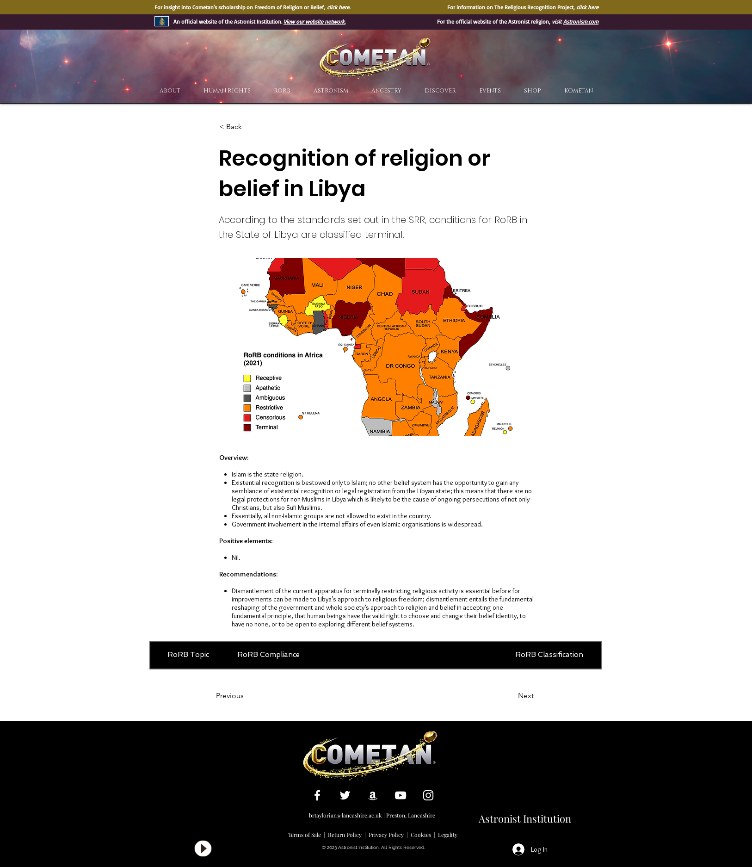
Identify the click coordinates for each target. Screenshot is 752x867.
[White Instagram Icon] (428, 795)
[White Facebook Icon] (317, 795)
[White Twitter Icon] (345, 795)
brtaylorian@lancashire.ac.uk (345, 815)
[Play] (203, 848)
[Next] (510, 696)
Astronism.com (580, 21)
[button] (440, 91)
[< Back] (249, 127)
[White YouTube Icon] (400, 795)
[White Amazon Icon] (373, 795)
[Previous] (246, 696)
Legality (447, 834)
